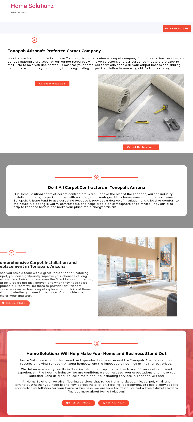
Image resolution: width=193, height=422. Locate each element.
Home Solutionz (32, 6)
